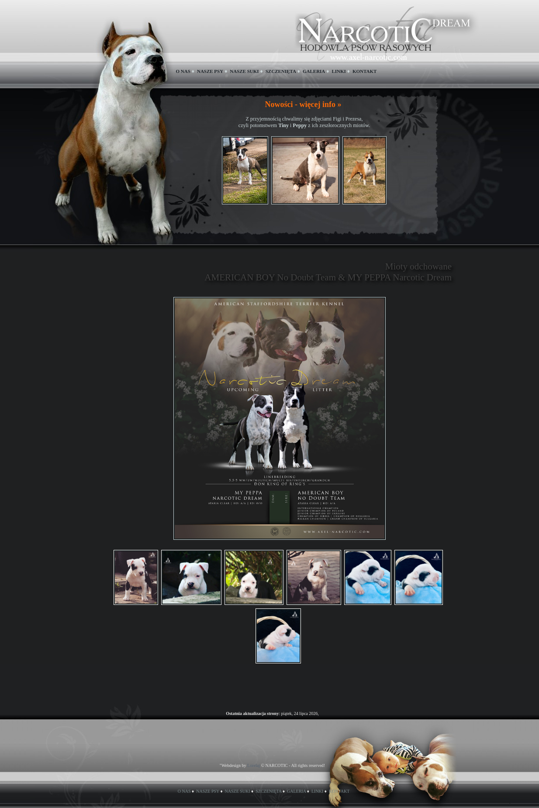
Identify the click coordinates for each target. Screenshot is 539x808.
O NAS (183, 71)
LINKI (339, 71)
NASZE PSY (210, 71)
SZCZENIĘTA (281, 71)
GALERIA (314, 71)
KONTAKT (364, 71)
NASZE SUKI (244, 71)
